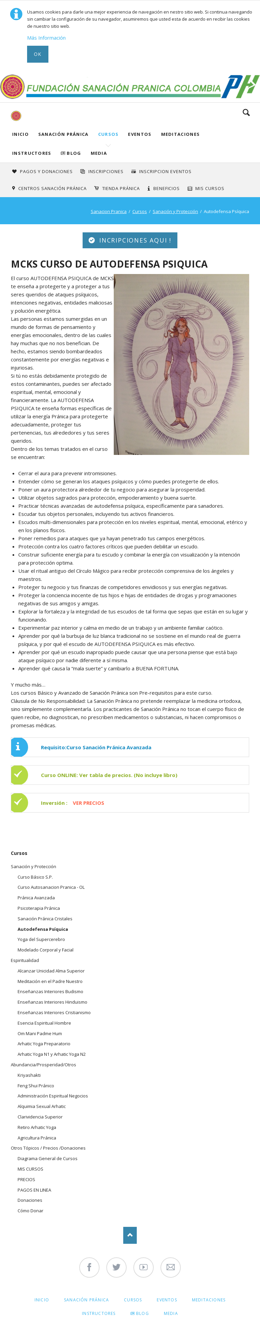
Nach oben (130, 1235)
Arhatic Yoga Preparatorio (44, 1044)
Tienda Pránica (121, 188)
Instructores (31, 153)
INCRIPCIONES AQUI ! (134, 240)
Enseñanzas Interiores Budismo (50, 991)
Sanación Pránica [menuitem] (86, 1300)
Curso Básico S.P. (35, 877)
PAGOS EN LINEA (34, 1190)
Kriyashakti (29, 1075)
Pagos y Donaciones (46, 171)
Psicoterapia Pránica (39, 908)
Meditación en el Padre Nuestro (50, 981)
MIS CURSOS (30, 1169)
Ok (38, 54)
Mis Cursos (209, 188)
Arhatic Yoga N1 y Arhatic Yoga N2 (52, 1054)
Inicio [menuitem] (42, 1300)
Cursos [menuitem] (133, 1300)
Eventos (139, 134)
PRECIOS (26, 1179)
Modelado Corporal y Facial (45, 950)
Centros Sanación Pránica (52, 188)
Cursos (108, 134)
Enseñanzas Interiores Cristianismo (54, 1012)
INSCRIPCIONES (106, 171)
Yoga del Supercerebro (41, 939)
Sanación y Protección (175, 211)
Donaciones (30, 1200)
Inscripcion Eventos (165, 171)
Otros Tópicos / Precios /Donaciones (48, 1148)
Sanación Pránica (63, 134)
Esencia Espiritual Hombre (44, 1023)
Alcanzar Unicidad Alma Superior (51, 971)
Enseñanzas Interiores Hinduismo (52, 1002)
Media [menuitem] (171, 1313)
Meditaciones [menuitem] (208, 1300)
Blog (74, 153)
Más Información (46, 37)
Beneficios (166, 188)
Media (99, 153)
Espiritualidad (25, 960)
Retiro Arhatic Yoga (37, 1127)
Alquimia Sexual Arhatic (42, 1106)
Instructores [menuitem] (98, 1313)
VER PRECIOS (88, 802)
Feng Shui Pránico (36, 1086)
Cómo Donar (30, 1211)
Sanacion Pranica (109, 211)
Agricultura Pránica (37, 1138)
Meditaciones (180, 134)
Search (246, 112)
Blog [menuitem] (142, 1313)
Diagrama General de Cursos (48, 1158)
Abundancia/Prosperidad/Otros (43, 1065)
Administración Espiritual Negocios (53, 1096)
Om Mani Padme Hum (40, 1033)
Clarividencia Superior (40, 1117)
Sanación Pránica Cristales (45, 919)
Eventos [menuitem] (167, 1300)
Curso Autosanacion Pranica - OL (51, 887)
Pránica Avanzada (36, 898)
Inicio (20, 134)
